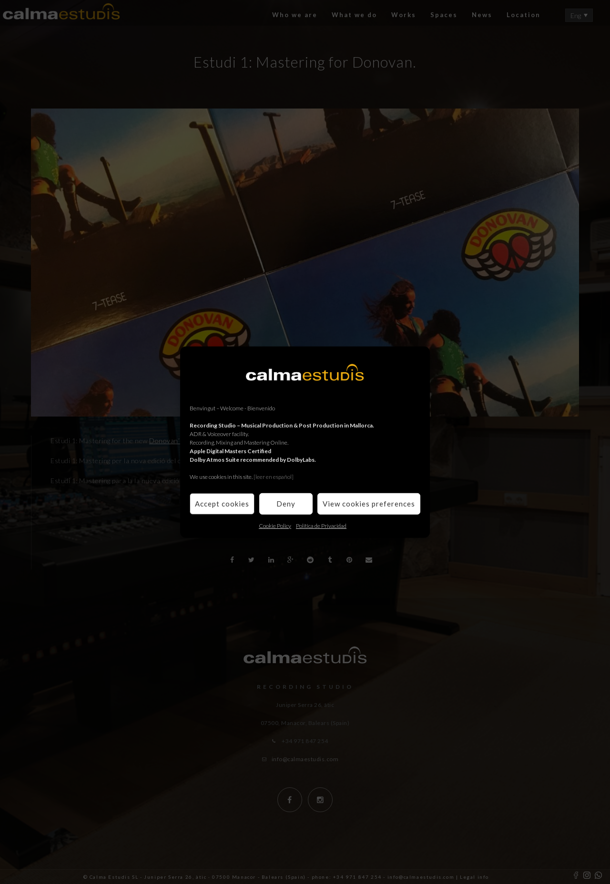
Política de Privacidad (321, 525)
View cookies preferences (369, 503)
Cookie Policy (275, 525)
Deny (285, 503)
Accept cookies (222, 503)
